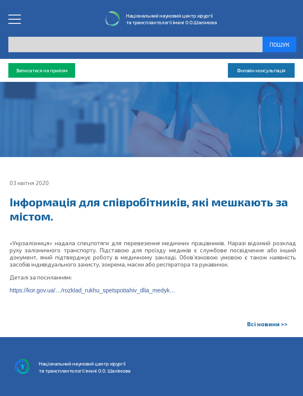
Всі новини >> (267, 323)
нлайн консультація (261, 70)
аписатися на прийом (42, 70)
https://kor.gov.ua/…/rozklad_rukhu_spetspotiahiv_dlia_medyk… (92, 290)
